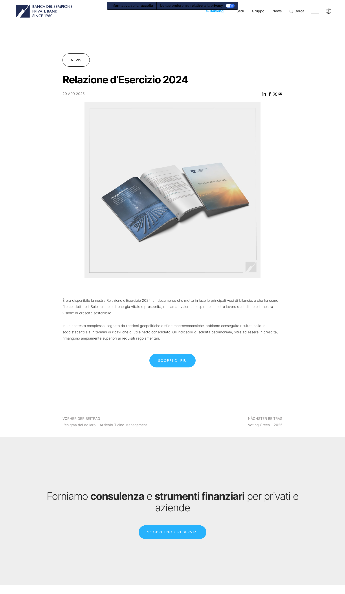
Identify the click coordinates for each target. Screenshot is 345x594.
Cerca (299, 11)
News (277, 11)
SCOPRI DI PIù (172, 364)
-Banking (215, 11)
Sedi (240, 11)
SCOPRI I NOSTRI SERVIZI (172, 536)
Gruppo (258, 11)
